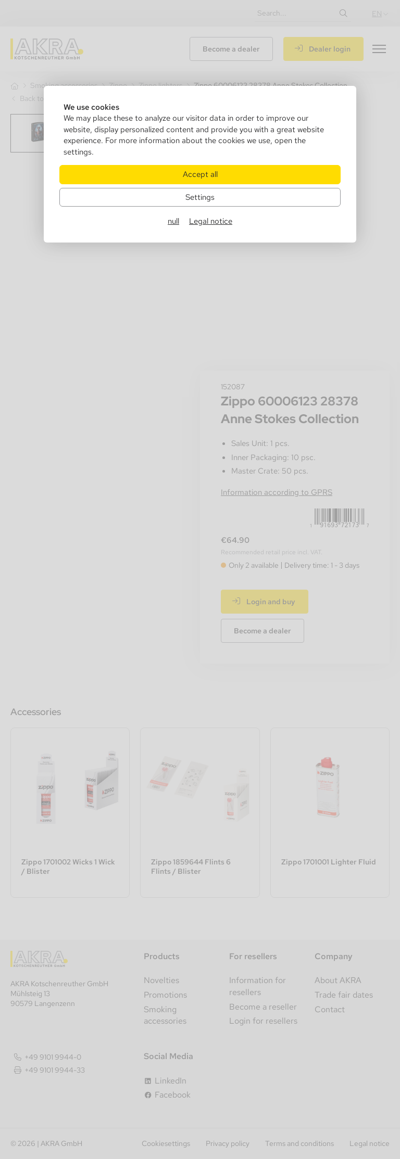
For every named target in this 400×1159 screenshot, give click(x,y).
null (173, 220)
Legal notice (210, 220)
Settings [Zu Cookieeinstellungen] (200, 197)
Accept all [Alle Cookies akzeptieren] (200, 174)
